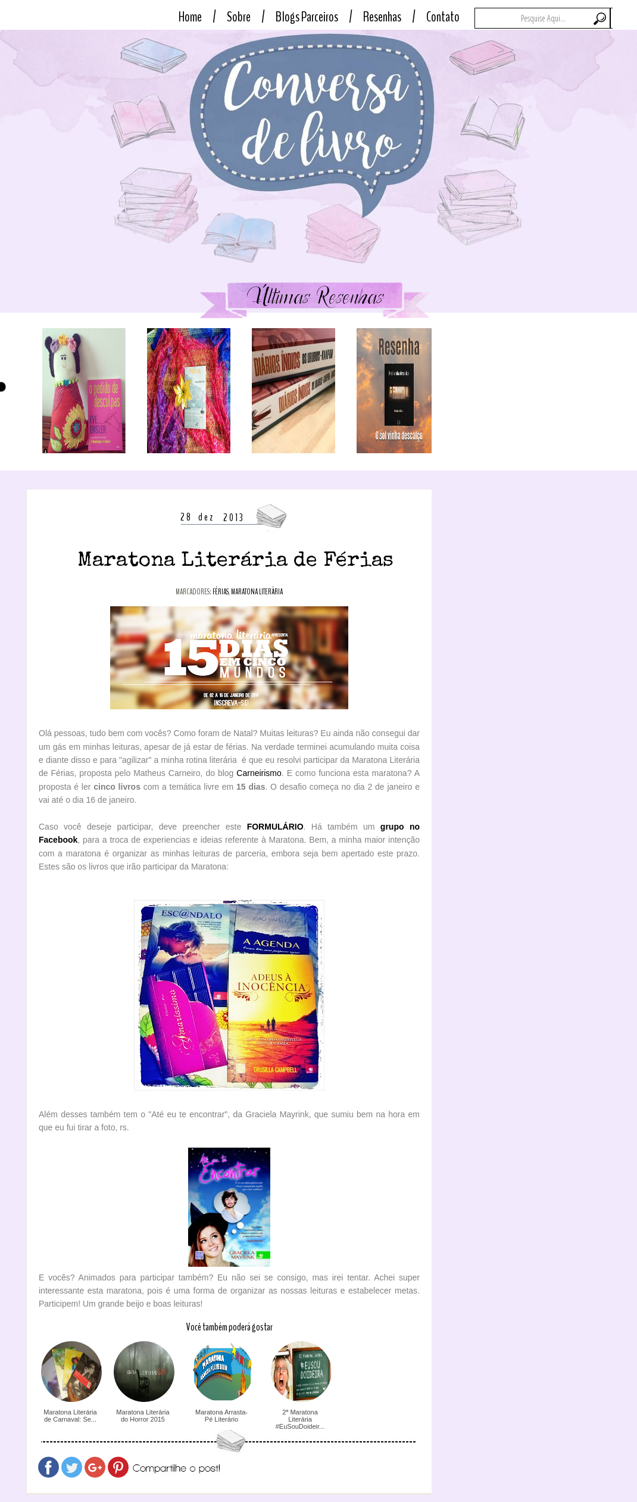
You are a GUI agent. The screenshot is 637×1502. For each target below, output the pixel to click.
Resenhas (382, 16)
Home (190, 16)
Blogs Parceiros (307, 16)
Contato (443, 16)
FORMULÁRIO (275, 826)
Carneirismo (258, 773)
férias (221, 592)
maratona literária (257, 592)
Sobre (239, 16)
